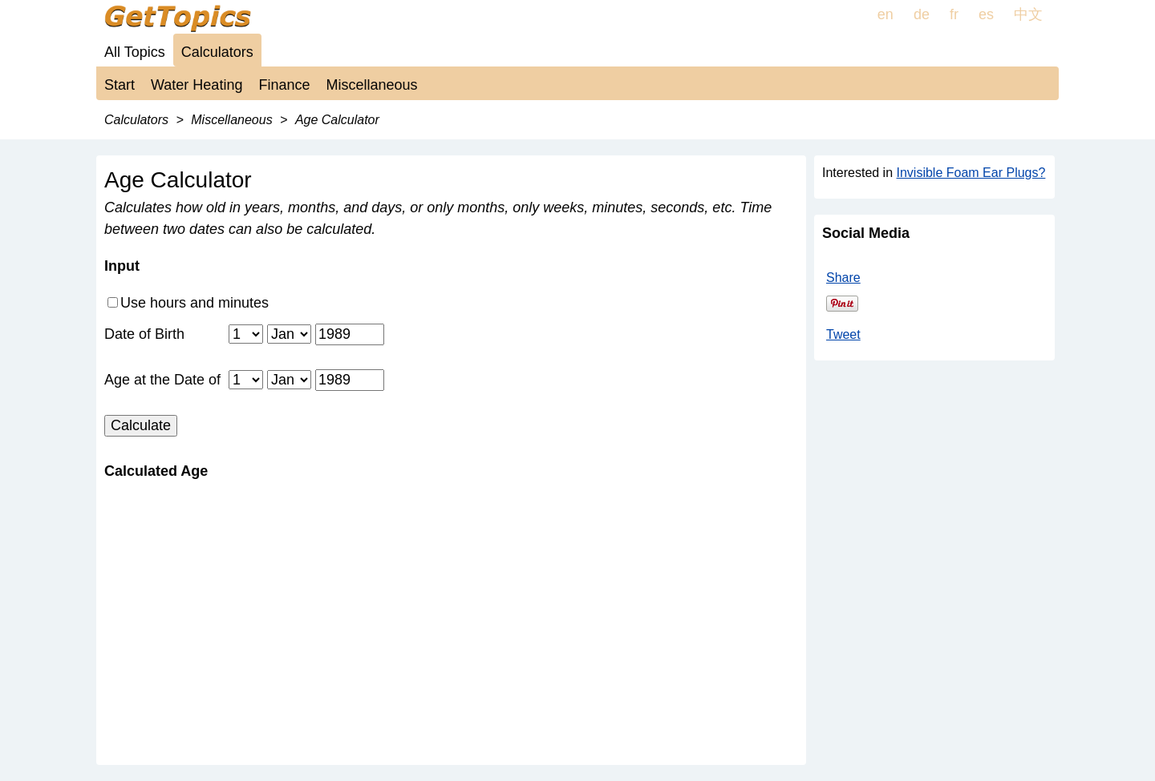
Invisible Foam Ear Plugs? (971, 172)
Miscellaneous (371, 85)
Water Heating (196, 85)
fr (954, 14)
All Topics (134, 52)
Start (119, 85)
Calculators (217, 52)
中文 (1028, 14)
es (986, 14)
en (885, 14)
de (922, 14)
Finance (284, 85)
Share (843, 277)
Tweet (843, 334)
